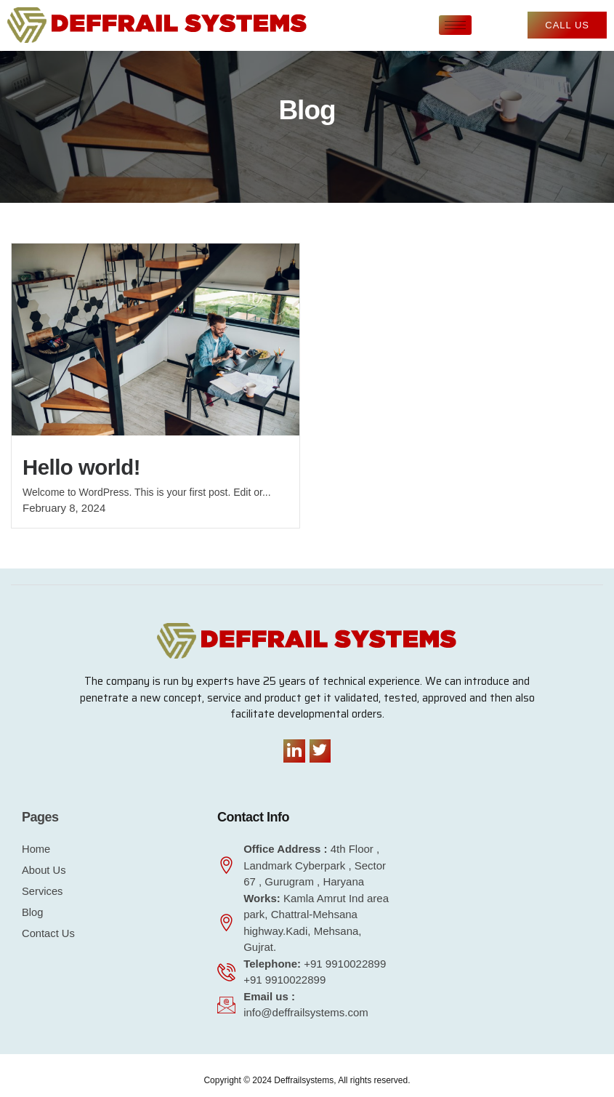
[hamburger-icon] (455, 25)
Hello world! (85, 467)
